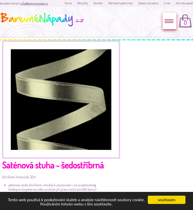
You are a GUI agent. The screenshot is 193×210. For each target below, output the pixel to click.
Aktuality (82, 3)
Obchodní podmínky (120, 3)
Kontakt (98, 3)
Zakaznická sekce (148, 3)
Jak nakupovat (184, 3)
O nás (167, 3)
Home (68, 3)
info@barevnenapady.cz (34, 3)
